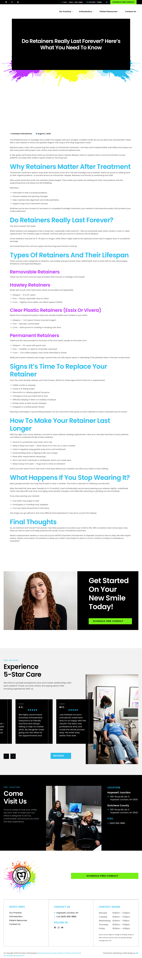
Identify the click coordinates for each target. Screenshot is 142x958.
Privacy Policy (52, 953)
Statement (20, 955)
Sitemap (42, 953)
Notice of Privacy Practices (69, 953)
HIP (137, 953)
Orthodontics (86, 11)
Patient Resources (110, 11)
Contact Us (131, 11)
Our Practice (66, 11)
